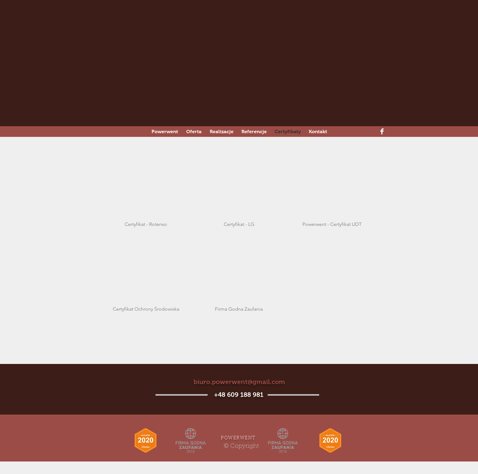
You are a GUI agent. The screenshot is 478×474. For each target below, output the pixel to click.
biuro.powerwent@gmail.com (239, 381)
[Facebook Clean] (382, 131)
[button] (146, 192)
